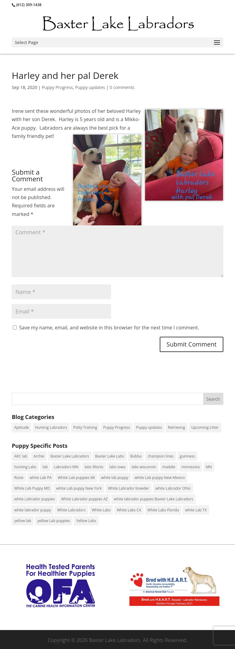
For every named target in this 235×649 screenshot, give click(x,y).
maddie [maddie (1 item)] (168, 466)
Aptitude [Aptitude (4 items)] (21, 427)
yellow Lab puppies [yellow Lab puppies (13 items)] (53, 520)
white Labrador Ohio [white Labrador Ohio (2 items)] (173, 488)
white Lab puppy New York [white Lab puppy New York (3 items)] (79, 488)
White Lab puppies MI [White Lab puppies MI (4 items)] (76, 477)
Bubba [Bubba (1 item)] (135, 456)
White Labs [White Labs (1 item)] (101, 510)
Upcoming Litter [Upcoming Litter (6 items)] (205, 427)
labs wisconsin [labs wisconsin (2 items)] (144, 466)
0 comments (122, 87)
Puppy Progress (57, 87)
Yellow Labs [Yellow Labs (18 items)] (86, 520)
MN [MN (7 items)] (209, 466)
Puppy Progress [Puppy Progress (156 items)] (116, 427)
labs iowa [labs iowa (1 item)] (117, 466)
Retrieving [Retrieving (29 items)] (176, 427)
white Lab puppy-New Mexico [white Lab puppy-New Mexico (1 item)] (160, 477)
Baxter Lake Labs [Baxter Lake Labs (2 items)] (109, 456)
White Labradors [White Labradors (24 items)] (71, 510)
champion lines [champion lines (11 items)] (160, 456)
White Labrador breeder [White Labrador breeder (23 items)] (128, 488)
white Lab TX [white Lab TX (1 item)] (196, 510)
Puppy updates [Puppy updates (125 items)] (149, 427)
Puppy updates (90, 87)
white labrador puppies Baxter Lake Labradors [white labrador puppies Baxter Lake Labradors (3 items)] (153, 499)
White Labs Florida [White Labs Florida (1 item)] (163, 510)
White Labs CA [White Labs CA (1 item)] (129, 510)
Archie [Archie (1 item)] (38, 456)
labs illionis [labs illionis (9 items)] (93, 466)
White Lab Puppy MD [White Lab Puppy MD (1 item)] (32, 488)
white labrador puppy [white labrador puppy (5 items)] (32, 510)
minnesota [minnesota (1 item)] (190, 466)
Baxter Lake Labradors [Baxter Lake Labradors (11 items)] (69, 456)
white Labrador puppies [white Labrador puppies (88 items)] (34, 499)
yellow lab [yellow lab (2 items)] (22, 520)
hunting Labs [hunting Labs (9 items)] (25, 466)
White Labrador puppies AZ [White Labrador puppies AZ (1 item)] (84, 499)
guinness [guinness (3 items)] (187, 456)
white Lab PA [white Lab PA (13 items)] (41, 477)
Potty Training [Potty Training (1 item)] (85, 427)
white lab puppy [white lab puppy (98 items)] (114, 477)
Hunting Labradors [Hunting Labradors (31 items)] (51, 427)
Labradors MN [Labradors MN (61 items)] (66, 466)
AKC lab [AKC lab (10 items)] (20, 456)
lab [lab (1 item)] (45, 466)
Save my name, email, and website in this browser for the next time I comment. (109, 327)
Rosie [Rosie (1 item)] (18, 477)
